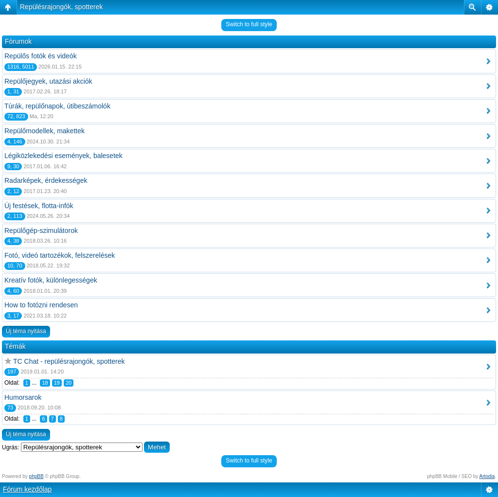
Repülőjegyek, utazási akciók (48, 81)
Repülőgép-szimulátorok (41, 230)
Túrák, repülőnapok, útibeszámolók (57, 106)
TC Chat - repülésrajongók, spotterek (69, 361)
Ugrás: (10, 447)
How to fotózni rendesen (41, 305)
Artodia (487, 476)
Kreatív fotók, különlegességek (50, 280)
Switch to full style (249, 24)
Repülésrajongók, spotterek (61, 7)
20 (68, 383)
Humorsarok (22, 397)
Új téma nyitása (26, 331)
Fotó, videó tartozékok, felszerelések (59, 255)
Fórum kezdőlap (27, 489)
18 (45, 383)
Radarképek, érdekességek (45, 180)
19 (57, 383)
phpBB (36, 476)
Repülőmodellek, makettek (44, 131)
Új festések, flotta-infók (38, 206)
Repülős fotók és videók (40, 56)
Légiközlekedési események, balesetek (63, 156)
